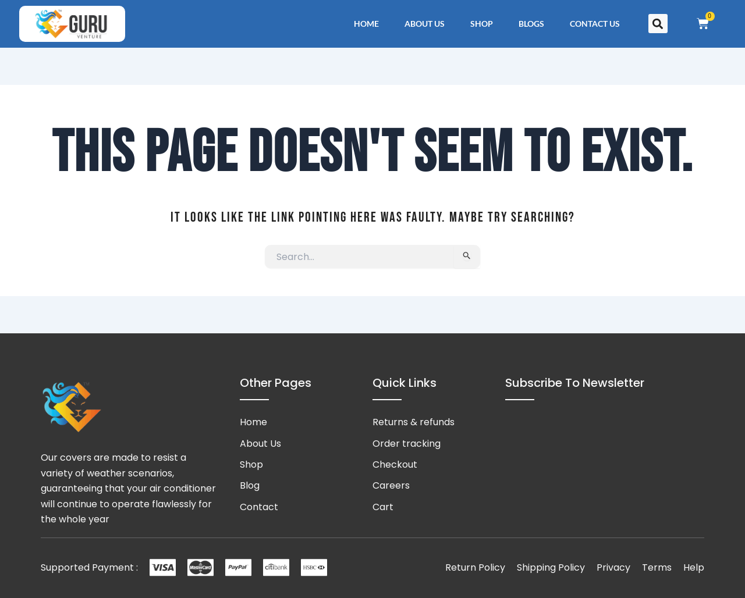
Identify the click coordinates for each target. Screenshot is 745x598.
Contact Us (595, 24)
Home (366, 24)
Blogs (531, 24)
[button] (658, 23)
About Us (425, 24)
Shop (481, 24)
